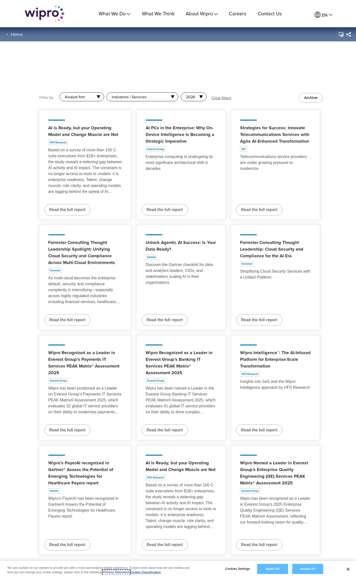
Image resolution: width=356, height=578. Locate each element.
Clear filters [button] (221, 97)
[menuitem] (323, 15)
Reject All (273, 569)
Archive (310, 97)
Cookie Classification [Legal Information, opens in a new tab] (146, 572)
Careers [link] (237, 13)
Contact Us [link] (270, 13)
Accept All (307, 569)
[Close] (348, 569)
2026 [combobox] (190, 97)
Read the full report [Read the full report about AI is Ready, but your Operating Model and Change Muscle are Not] (67, 210)
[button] (340, 34)
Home (17, 34)
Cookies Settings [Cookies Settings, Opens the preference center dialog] (237, 569)
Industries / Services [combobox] (129, 97)
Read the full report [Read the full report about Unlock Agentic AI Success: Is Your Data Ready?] (165, 320)
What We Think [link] (158, 13)
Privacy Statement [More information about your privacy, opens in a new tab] (116, 572)
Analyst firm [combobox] (75, 97)
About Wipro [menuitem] (202, 13)
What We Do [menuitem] (115, 13)
